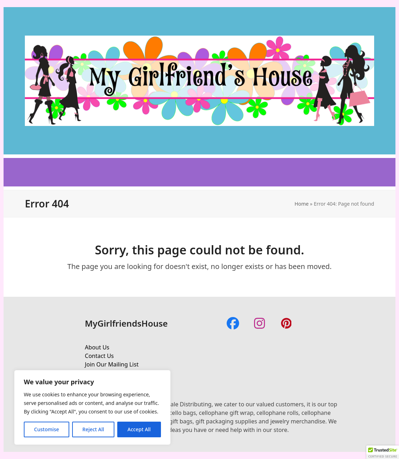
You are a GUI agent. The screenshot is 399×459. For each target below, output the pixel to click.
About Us (97, 347)
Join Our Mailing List (112, 364)
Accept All (139, 429)
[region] (92, 407)
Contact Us (99, 356)
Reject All (93, 429)
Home (302, 203)
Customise (46, 429)
